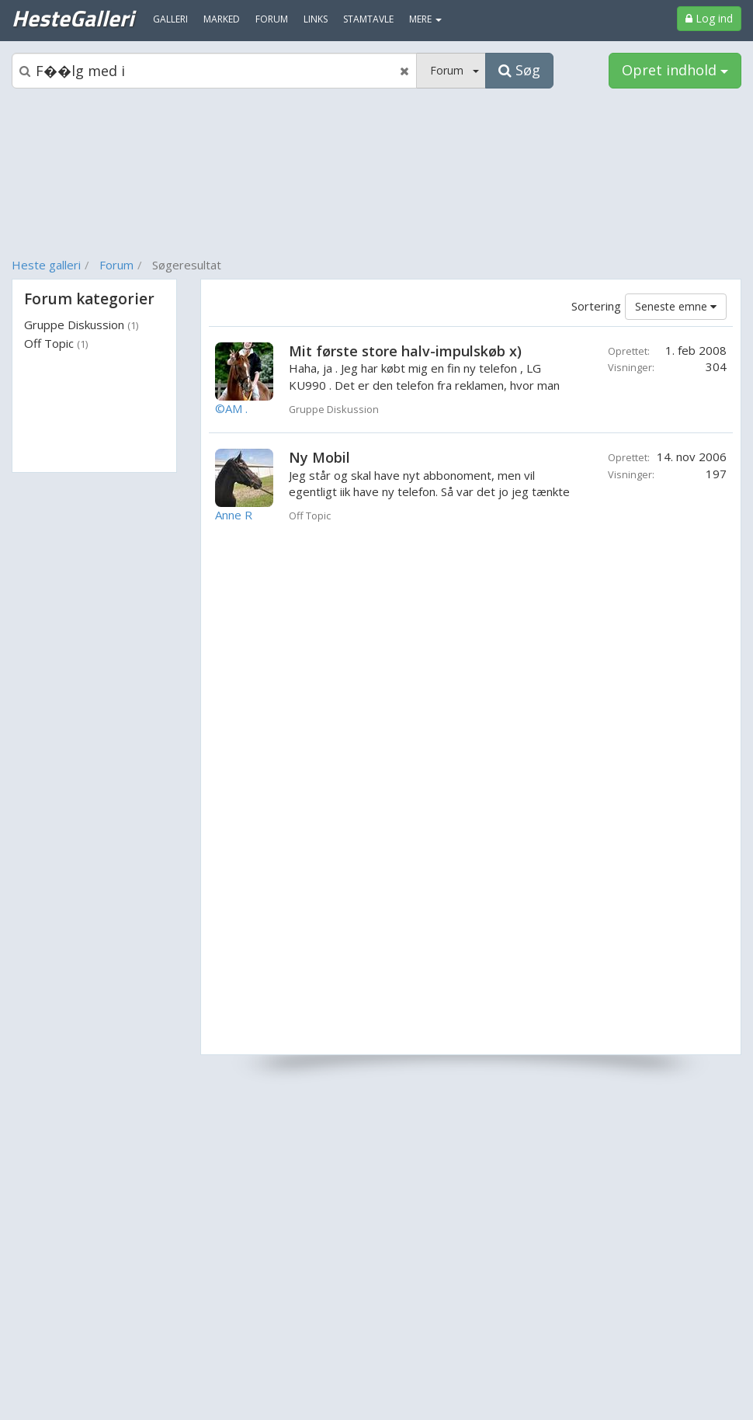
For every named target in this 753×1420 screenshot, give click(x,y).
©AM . (231, 408)
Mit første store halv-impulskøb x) (405, 351)
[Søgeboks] (214, 71)
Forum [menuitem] (271, 19)
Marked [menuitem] (221, 19)
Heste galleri (46, 265)
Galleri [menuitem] (170, 19)
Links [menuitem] (316, 19)
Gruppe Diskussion (81, 324)
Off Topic (56, 343)
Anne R (233, 515)
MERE (425, 19)
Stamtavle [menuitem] (368, 19)
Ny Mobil (319, 457)
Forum (116, 265)
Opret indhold (675, 70)
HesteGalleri (73, 18)
